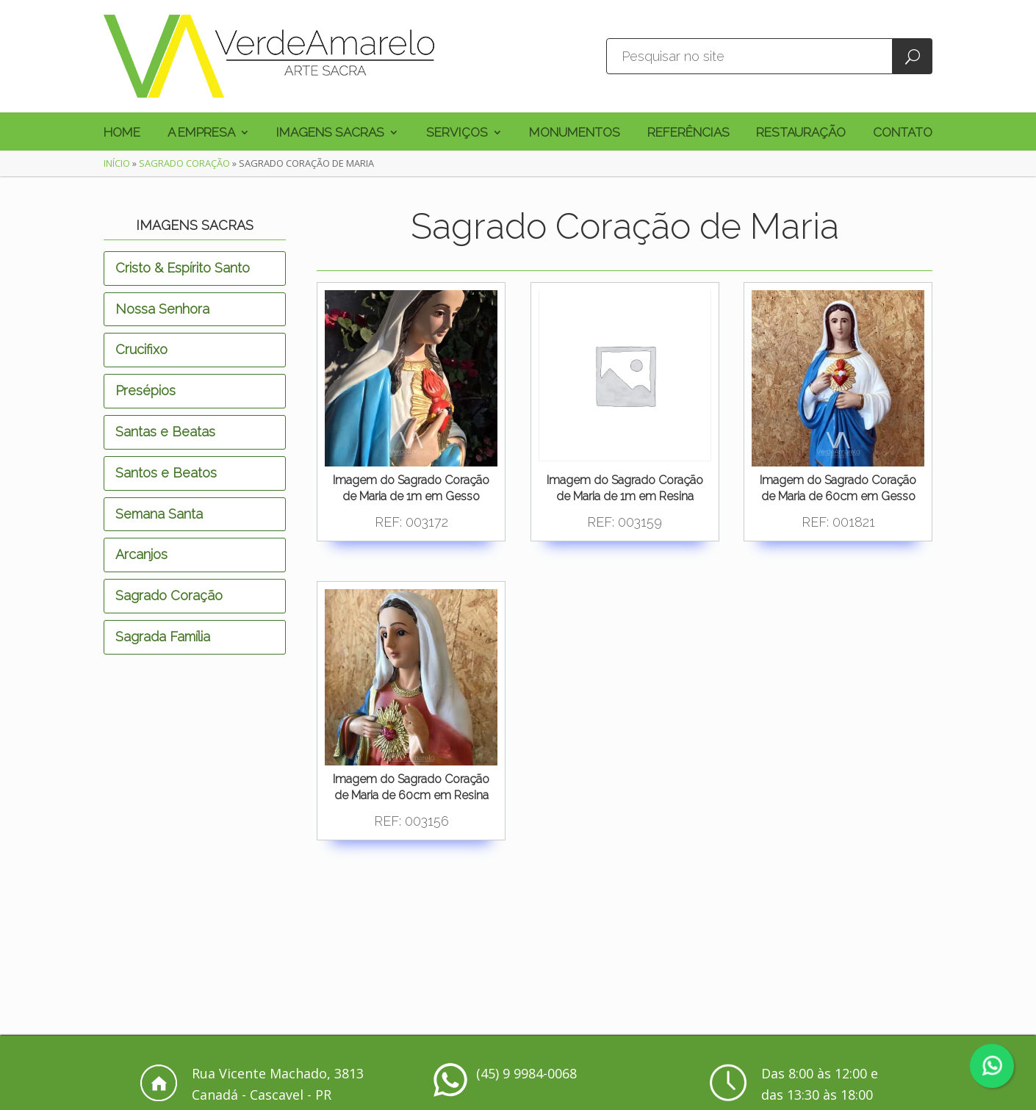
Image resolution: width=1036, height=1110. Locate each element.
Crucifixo (141, 349)
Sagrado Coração (184, 163)
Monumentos (574, 133)
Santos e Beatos (166, 472)
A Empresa (201, 133)
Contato (902, 133)
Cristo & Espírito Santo (182, 267)
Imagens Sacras (330, 133)
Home (122, 133)
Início (117, 163)
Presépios (145, 390)
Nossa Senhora (162, 309)
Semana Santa (159, 514)
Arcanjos (141, 554)
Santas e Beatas (165, 431)
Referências (688, 133)
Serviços (457, 133)
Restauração (801, 133)
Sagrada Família (162, 636)
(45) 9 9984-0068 (526, 1073)
